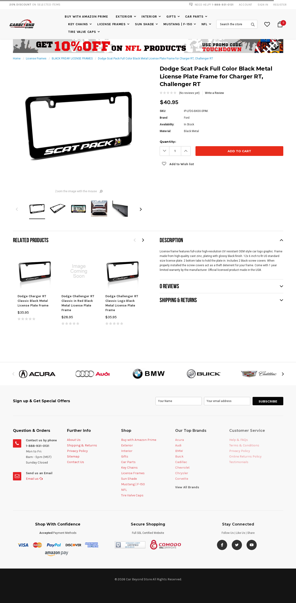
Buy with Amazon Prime (86, 17)
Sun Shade (144, 24)
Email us (34, 479)
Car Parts (194, 17)
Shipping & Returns (82, 445)
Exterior (124, 17)
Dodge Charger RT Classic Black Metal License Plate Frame (33, 300)
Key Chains (78, 24)
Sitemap (73, 456)
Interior (149, 17)
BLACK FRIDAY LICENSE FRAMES (72, 58)
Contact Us (75, 462)
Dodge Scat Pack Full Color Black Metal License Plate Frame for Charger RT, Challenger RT (155, 58)
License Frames (111, 24)
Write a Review (214, 93)
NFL (204, 24)
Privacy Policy (77, 451)
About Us (74, 440)
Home (17, 58)
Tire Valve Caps (82, 32)
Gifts (171, 17)
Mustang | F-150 (177, 24)
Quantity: (168, 141)
